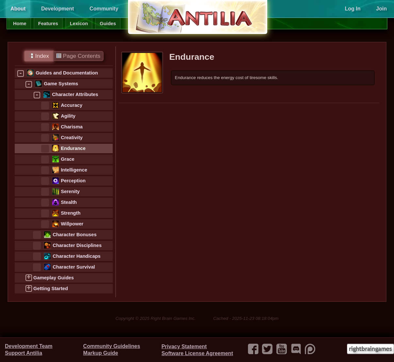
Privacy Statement (184, 346)
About (17, 8)
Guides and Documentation (67, 72)
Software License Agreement (197, 353)
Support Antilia (23, 353)
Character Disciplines (77, 245)
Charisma (72, 126)
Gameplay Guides (53, 277)
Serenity (70, 191)
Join (381, 8)
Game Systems (61, 83)
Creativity (72, 137)
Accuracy (71, 105)
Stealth (69, 202)
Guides (108, 23)
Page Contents (78, 56)
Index (38, 56)
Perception (73, 180)
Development (57, 8)
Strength (70, 213)
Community (104, 8)
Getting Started (50, 288)
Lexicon (79, 23)
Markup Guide (100, 353)
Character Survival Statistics (74, 267)
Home (19, 23)
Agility (68, 116)
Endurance (73, 148)
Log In (352, 8)
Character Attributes (75, 94)
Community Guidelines (111, 346)
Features (48, 23)
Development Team (29, 346)
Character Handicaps (77, 256)
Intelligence (74, 170)
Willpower (72, 223)
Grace (67, 159)
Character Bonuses (74, 234)
